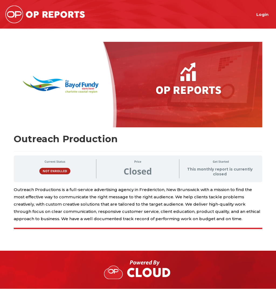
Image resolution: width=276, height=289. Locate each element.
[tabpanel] (138, 207)
